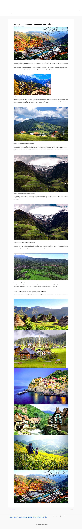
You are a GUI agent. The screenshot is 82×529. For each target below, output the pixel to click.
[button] (12, 13)
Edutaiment (25, 516)
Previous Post (11, 509)
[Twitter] (53, 516)
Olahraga (30, 516)
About (46, 517)
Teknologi (39, 517)
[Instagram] (60, 516)
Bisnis (21, 516)
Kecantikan (25, 517)
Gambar (15, 26)
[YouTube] (67, 516)
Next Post (71, 509)
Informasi (20, 517)
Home (11, 516)
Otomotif (34, 517)
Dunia (14, 516)
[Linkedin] (56, 516)
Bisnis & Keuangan (43, 516)
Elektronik (11, 517)
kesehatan (30, 517)
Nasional (17, 516)
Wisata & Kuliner (36, 516)
